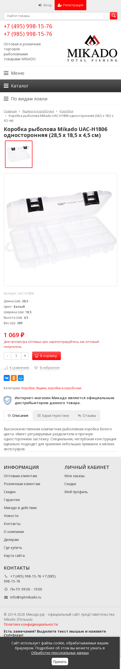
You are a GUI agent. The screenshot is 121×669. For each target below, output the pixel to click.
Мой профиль (76, 491)
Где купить (13, 547)
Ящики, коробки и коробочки (58, 388)
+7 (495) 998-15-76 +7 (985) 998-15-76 (28, 29)
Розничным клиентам (22, 483)
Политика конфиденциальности (31, 624)
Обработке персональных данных (60, 652)
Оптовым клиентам (20, 475)
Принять (60, 662)
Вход (44, 5)
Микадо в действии (20, 507)
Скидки (9, 491)
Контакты (12, 523)
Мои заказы (74, 475)
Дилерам (11, 539)
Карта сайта (14, 555)
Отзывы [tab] (87, 415)
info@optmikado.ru (25, 597)
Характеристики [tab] (53, 415)
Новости (11, 515)
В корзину (45, 355)
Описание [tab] (18, 415)
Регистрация (70, 5)
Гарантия (12, 499)
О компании (14, 531)
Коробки (28, 388)
